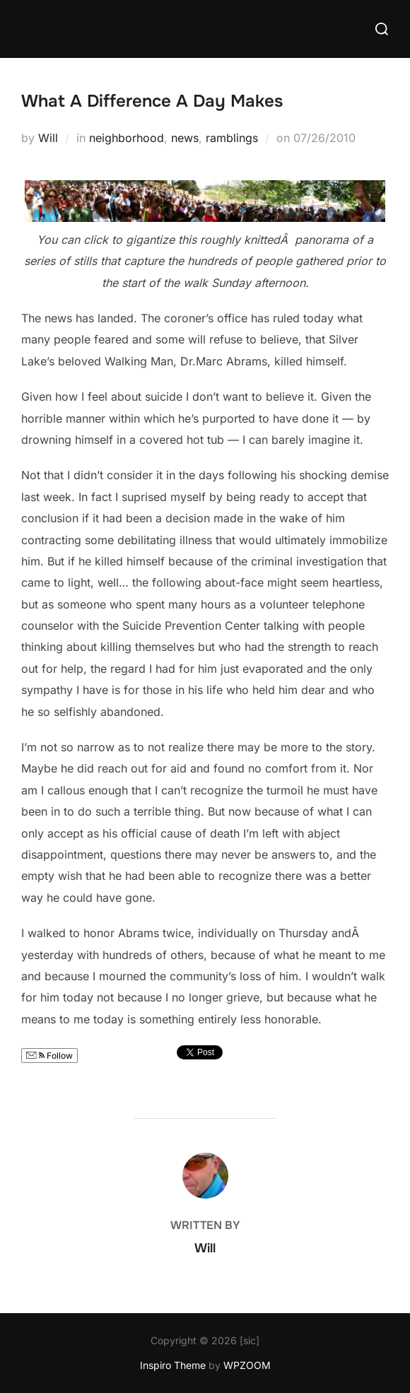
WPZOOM (247, 1365)
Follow (49, 1055)
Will (48, 138)
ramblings (232, 138)
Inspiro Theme (173, 1365)
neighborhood (126, 138)
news (185, 138)
